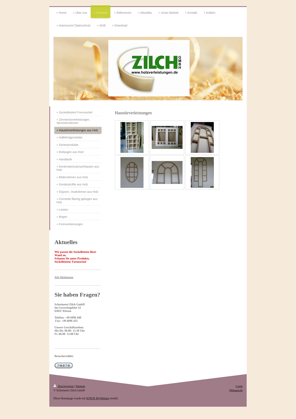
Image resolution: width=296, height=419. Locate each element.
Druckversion (63, 386)
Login (239, 386)
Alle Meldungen (63, 277)
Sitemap (80, 386)
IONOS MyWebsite (97, 398)
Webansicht (236, 390)
